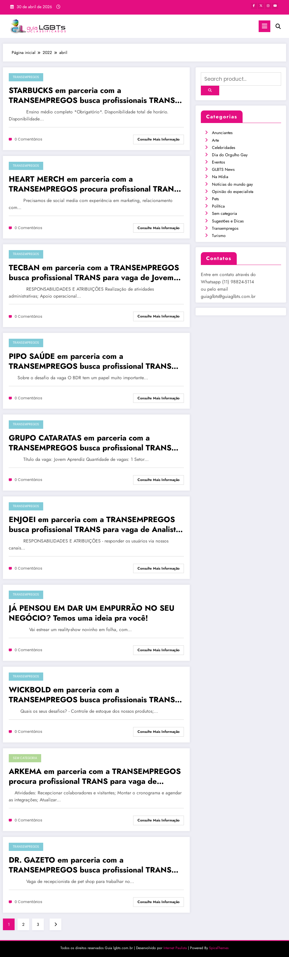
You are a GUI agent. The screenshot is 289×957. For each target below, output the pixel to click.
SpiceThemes (219, 948)
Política (218, 206)
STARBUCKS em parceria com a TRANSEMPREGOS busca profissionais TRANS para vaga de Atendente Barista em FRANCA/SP (96, 95)
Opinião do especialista (232, 191)
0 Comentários (28, 139)
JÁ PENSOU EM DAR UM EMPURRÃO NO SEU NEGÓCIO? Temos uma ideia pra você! (91, 613)
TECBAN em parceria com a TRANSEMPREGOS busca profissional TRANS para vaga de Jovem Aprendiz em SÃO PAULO (94, 272)
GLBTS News (223, 169)
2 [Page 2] (23, 924)
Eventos (218, 162)
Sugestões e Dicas (228, 221)
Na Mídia (220, 177)
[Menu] (264, 26)
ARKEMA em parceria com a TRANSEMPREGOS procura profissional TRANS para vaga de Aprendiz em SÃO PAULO (95, 776)
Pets (215, 199)
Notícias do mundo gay (232, 184)
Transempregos (26, 77)
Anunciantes (222, 133)
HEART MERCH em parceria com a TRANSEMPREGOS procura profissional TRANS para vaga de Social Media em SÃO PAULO (94, 184)
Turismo (219, 235)
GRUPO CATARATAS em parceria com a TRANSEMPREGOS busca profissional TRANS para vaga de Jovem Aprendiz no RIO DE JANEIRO (90, 443)
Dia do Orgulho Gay (230, 155)
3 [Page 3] (38, 924)
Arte (215, 140)
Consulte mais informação (158, 139)
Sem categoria (25, 758)
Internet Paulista (175, 948)
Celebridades (223, 147)
